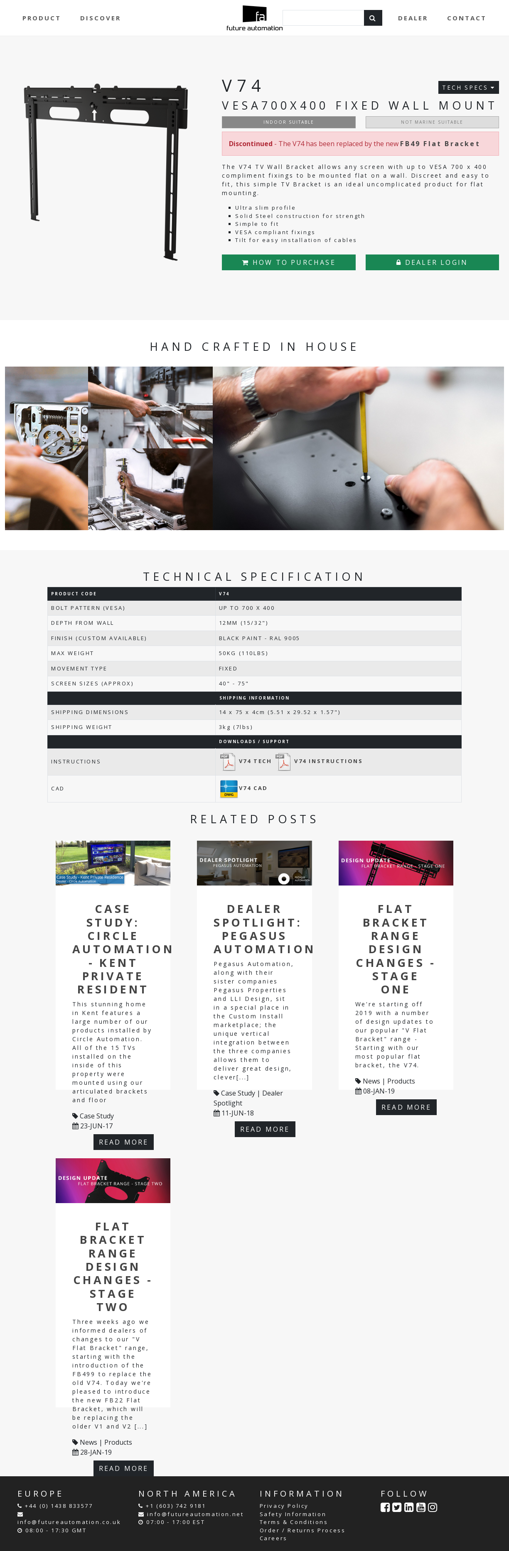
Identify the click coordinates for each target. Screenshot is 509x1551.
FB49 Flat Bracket (440, 143)
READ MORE (124, 1142)
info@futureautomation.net (195, 1514)
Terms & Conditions (294, 1522)
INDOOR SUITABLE (288, 122)
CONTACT (467, 18)
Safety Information (293, 1514)
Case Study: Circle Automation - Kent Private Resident (123, 949)
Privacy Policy (284, 1505)
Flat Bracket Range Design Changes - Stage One (396, 949)
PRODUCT (41, 18)
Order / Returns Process (303, 1530)
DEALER (413, 18)
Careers (274, 1538)
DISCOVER (100, 18)
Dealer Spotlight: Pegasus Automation (264, 929)
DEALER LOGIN (432, 262)
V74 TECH (246, 761)
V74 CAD (243, 788)
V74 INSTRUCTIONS (318, 761)
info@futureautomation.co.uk (69, 1522)
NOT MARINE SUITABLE (432, 122)
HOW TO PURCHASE (288, 262)
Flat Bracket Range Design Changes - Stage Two (113, 1266)
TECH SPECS (468, 87)
